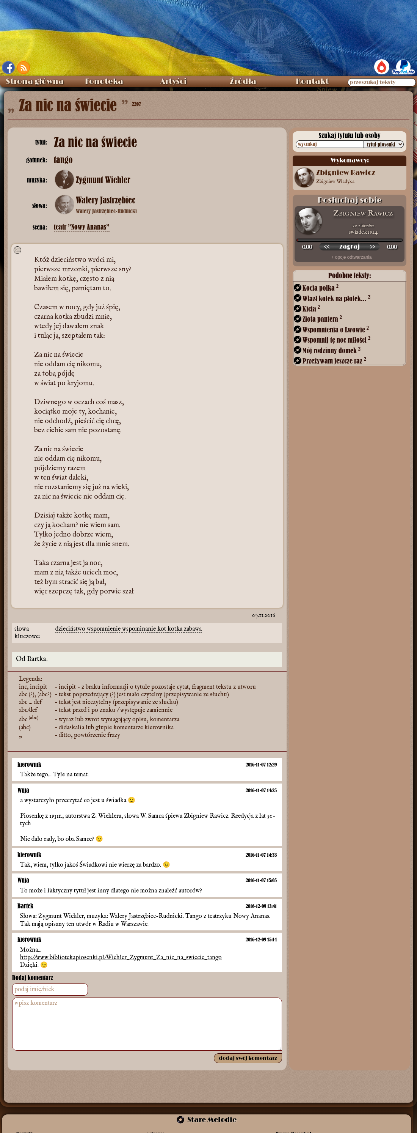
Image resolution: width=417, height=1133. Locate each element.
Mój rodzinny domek (332, 350)
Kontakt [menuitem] (312, 81)
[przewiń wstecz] (326, 246)
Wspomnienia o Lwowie (336, 329)
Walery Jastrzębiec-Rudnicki (106, 211)
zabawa (193, 629)
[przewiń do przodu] (372, 246)
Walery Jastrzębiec (105, 200)
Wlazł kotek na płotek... (336, 298)
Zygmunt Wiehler (103, 180)
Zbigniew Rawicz (363, 213)
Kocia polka (321, 287)
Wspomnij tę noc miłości (336, 339)
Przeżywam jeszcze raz (334, 360)
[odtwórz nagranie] (349, 246)
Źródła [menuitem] (243, 81)
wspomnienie (104, 629)
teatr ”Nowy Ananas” (82, 227)
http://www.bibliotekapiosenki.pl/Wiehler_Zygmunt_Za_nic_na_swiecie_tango (121, 957)
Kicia (311, 308)
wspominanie (139, 629)
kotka (176, 629)
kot (162, 629)
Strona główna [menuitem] (35, 81)
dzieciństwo (71, 629)
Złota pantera (322, 319)
